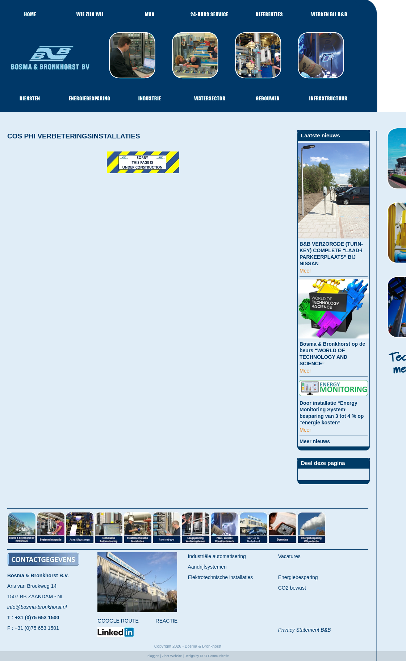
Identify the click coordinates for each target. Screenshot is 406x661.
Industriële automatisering (217, 556)
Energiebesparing (298, 577)
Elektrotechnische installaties (220, 577)
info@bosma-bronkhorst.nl (37, 607)
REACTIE (167, 621)
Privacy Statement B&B (304, 630)
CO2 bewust (292, 588)
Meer (305, 271)
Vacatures (289, 556)
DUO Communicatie (214, 656)
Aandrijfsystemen (207, 567)
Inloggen (153, 656)
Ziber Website (172, 656)
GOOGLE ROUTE (118, 621)
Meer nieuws (315, 441)
